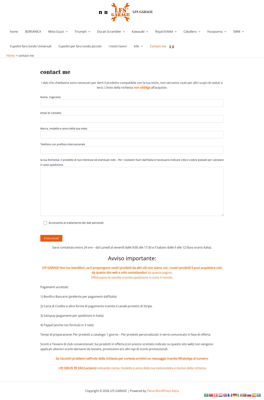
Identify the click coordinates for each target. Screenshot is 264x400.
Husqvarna (206, 31)
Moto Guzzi (55, 31)
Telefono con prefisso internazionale (132, 148)
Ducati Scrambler (105, 31)
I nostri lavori (115, 46)
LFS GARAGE (143, 12)
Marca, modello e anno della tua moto (132, 132)
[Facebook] (100, 12)
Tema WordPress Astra (163, 391)
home (13, 32)
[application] (63, 31)
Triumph (78, 31)
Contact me (152, 46)
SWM (227, 31)
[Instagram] (106, 12)
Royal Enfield (157, 31)
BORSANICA (31, 32)
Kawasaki (133, 31)
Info (134, 46)
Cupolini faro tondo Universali (30, 46)
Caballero (182, 31)
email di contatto (132, 117)
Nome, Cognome (132, 101)
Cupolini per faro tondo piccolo (78, 46)
